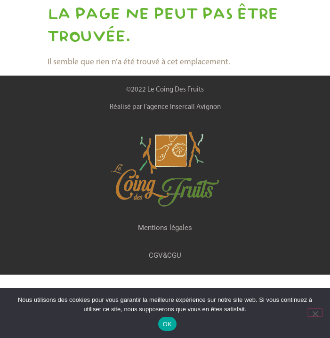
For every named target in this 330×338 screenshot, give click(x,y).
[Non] (315, 312)
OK (167, 324)
